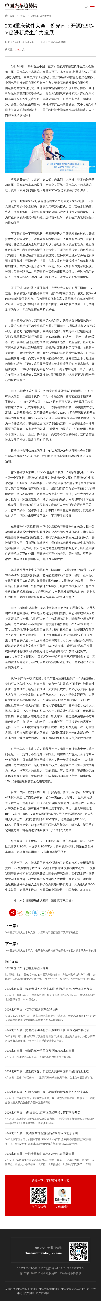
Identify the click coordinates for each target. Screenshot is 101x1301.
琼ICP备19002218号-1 (32, 1273)
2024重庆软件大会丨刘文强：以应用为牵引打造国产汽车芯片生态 (41, 932)
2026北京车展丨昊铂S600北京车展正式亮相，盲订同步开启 (42, 1112)
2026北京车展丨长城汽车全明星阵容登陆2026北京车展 (39, 1050)
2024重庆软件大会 (41, 16)
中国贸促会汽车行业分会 (75, 1289)
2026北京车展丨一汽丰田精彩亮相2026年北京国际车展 (39, 1153)
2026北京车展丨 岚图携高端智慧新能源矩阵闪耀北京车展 (41, 1133)
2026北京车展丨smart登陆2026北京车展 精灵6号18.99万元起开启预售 (48, 988)
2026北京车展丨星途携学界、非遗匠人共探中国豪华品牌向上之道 (47, 1071)
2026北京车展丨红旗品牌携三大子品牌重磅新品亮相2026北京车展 (47, 1091)
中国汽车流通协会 (49, 1289)
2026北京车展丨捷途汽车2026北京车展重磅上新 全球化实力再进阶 (47, 1030)
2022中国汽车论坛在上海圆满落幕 (26, 968)
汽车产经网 (42, 1293)
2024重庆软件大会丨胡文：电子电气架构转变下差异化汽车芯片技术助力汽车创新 (50, 950)
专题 (22, 16)
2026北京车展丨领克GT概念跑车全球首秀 (31, 1009)
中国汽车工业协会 (27, 1289)
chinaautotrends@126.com (43, 1253)
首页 (12, 16)
